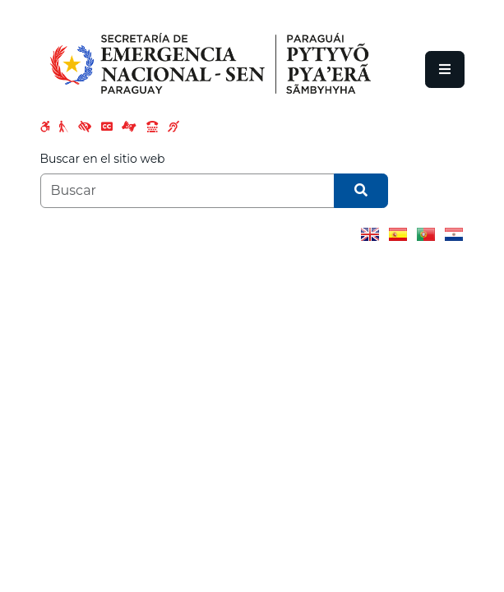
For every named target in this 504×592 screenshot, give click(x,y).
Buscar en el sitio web (102, 158)
